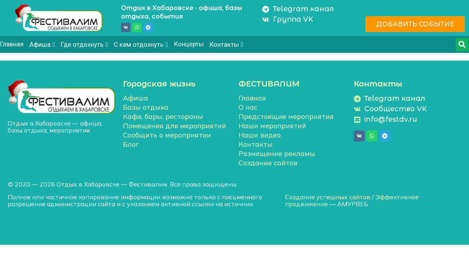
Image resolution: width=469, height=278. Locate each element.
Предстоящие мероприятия (286, 116)
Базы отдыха (146, 107)
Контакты (226, 44)
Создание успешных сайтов (327, 197)
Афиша (42, 44)
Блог (131, 144)
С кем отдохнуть (141, 44)
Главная (12, 44)
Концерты (189, 44)
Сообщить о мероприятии (167, 135)
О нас (248, 107)
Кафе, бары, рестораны (163, 116)
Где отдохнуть (84, 44)
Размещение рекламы (277, 153)
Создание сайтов (268, 162)
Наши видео (260, 135)
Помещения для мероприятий (174, 125)
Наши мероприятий (272, 125)
